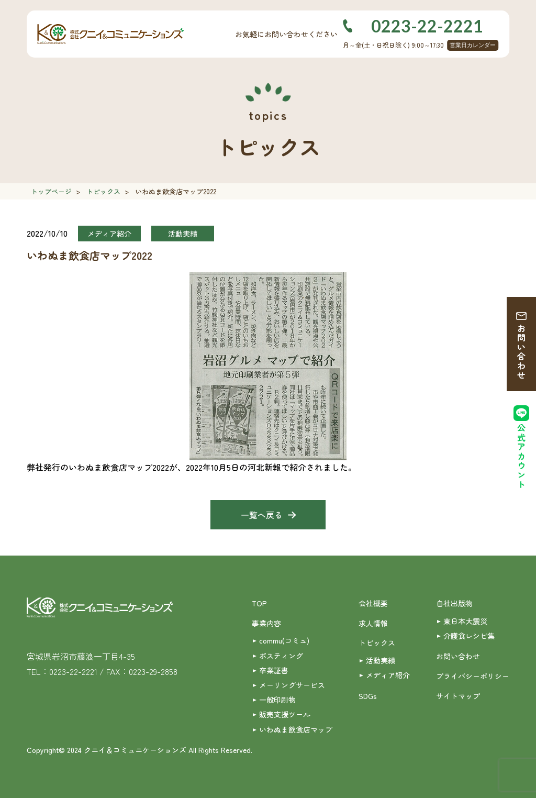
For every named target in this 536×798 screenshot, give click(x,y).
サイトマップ (458, 696)
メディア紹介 (388, 675)
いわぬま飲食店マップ (295, 729)
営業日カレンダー (473, 45)
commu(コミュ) (284, 640)
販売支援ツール (284, 714)
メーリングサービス (292, 685)
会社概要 (373, 603)
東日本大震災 (465, 621)
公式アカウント (521, 456)
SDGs (368, 696)
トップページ (51, 191)
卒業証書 (273, 670)
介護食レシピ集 (469, 635)
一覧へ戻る (262, 514)
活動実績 (380, 660)
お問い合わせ (521, 352)
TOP (259, 603)
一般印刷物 (277, 699)
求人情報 (373, 623)
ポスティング (281, 655)
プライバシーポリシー (472, 676)
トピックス (103, 191)
